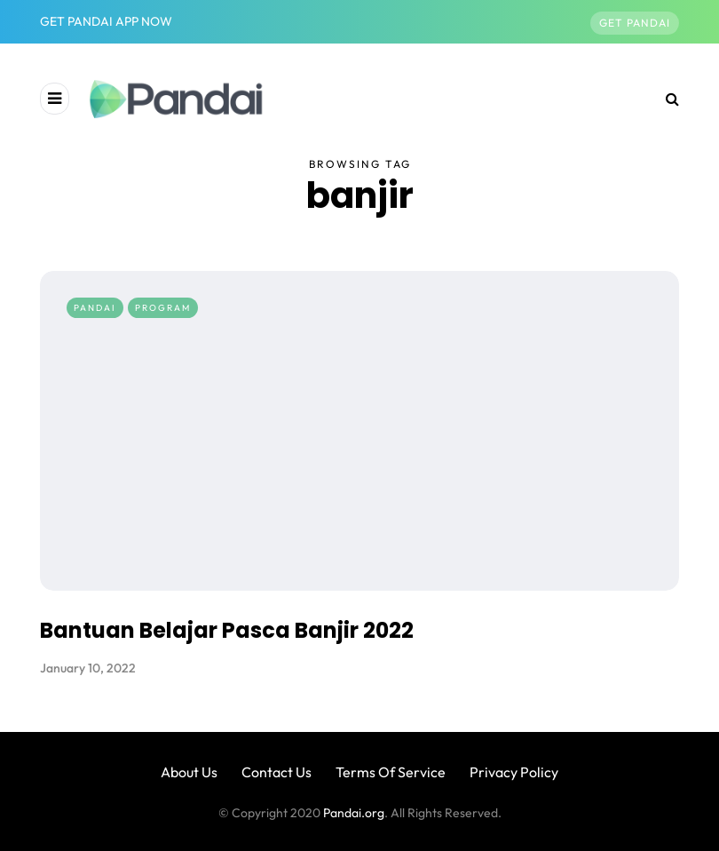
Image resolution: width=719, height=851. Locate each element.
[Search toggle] (665, 98)
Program (163, 308)
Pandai (95, 308)
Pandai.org (353, 813)
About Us (189, 772)
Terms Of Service (391, 772)
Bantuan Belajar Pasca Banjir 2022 (227, 630)
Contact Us (276, 772)
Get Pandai (634, 22)
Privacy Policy (514, 772)
